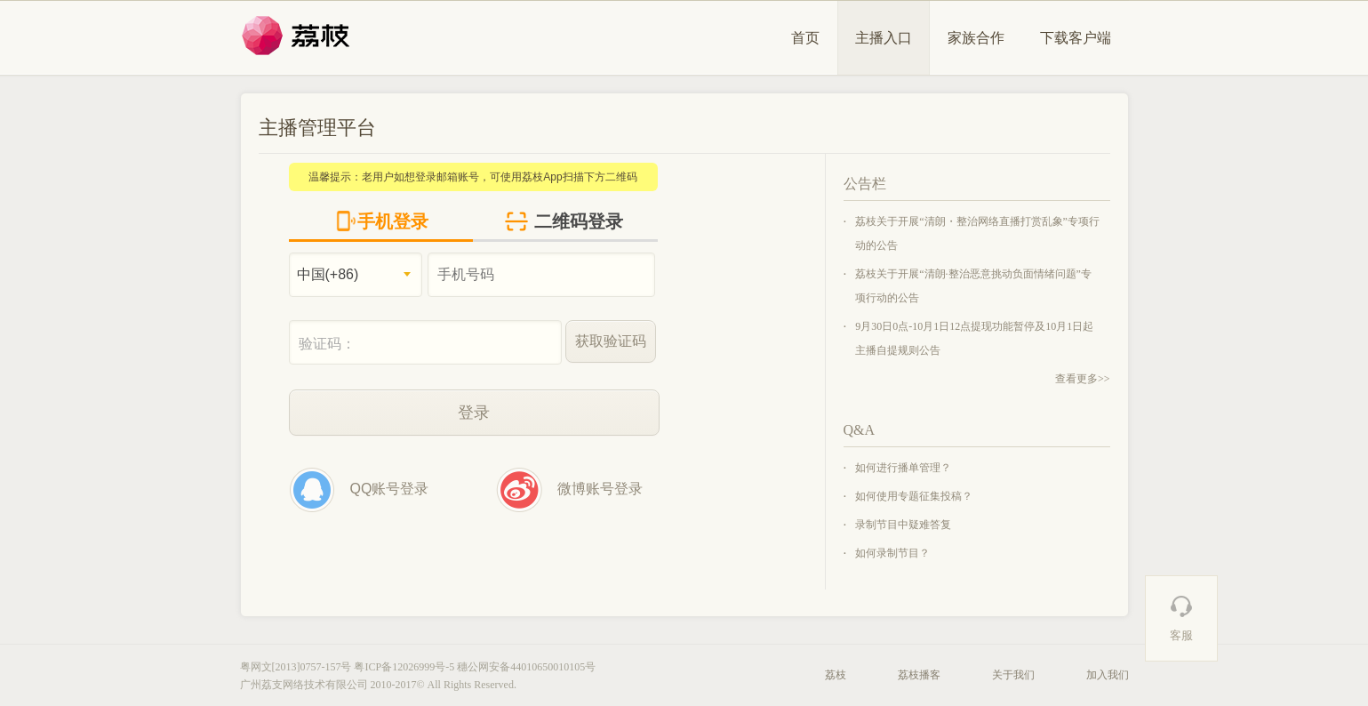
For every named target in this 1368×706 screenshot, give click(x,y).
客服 (1181, 617)
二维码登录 (563, 221)
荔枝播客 (919, 675)
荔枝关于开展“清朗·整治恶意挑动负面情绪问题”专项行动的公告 (973, 286)
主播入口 (883, 37)
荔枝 (835, 675)
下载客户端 (1075, 37)
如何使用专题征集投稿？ (913, 496)
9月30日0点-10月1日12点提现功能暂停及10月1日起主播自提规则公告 (974, 338)
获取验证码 (610, 341)
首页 (805, 37)
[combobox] (355, 275)
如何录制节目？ (892, 553)
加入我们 (1107, 675)
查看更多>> (1082, 379)
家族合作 (976, 37)
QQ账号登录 (359, 490)
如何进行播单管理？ (903, 467)
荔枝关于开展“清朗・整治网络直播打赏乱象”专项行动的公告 (977, 233)
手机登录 (381, 221)
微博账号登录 (569, 490)
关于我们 (1013, 675)
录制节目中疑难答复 (903, 524)
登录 (474, 412)
